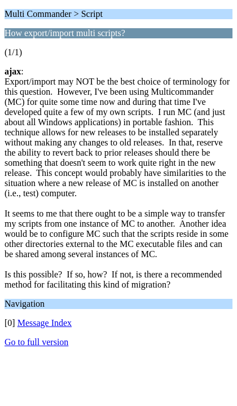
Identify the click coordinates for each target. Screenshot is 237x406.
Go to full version (36, 342)
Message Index (44, 323)
